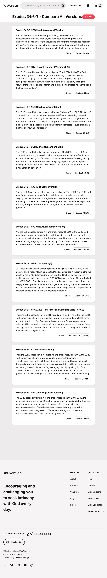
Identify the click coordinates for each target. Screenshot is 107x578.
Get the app (75, 5)
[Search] (39, 5)
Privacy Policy (9, 554)
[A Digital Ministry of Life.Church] (53, 532)
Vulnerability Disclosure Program (17, 557)
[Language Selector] (88, 5)
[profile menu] (98, 5)
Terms (20, 554)
